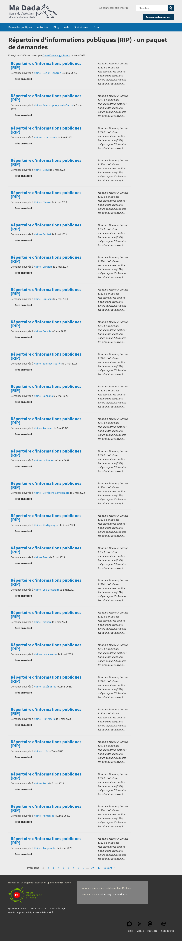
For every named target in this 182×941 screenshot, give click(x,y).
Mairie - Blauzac (43, 202)
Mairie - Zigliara (43, 622)
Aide (66, 27)
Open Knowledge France (56, 55)
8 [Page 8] (78, 867)
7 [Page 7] (73, 867)
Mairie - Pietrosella (45, 718)
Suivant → (109, 867)
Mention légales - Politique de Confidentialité (30, 912)
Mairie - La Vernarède (45, 137)
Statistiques (81, 27)
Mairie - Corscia (42, 331)
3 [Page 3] (53, 867)
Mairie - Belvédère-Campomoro (52, 492)
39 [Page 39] (92, 867)
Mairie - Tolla (41, 783)
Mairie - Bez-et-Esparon (47, 72)
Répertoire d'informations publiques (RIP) (46, 65)
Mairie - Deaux (42, 169)
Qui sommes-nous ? (18, 908)
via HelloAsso (121, 894)
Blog (56, 27)
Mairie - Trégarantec (45, 848)
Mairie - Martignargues (47, 525)
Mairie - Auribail (43, 234)
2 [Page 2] (48, 867)
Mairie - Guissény (43, 299)
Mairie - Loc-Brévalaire (46, 589)
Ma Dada (33, 11)
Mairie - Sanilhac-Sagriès (48, 363)
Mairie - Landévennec (46, 654)
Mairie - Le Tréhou (44, 460)
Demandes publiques (20, 27)
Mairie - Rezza (42, 557)
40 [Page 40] (98, 867)
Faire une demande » (158, 17)
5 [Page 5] (63, 867)
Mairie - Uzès (41, 751)
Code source (167, 926)
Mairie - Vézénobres (45, 686)
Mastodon (152, 926)
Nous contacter (39, 908)
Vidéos (140, 926)
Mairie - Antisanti (43, 428)
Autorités (42, 27)
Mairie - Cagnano (43, 395)
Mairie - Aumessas (44, 815)
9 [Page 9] (83, 867)
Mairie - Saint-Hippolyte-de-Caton (53, 105)
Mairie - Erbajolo (43, 266)
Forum (97, 27)
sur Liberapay (104, 894)
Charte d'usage (58, 908)
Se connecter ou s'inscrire (113, 7)
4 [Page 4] (58, 867)
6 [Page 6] (68, 867)
